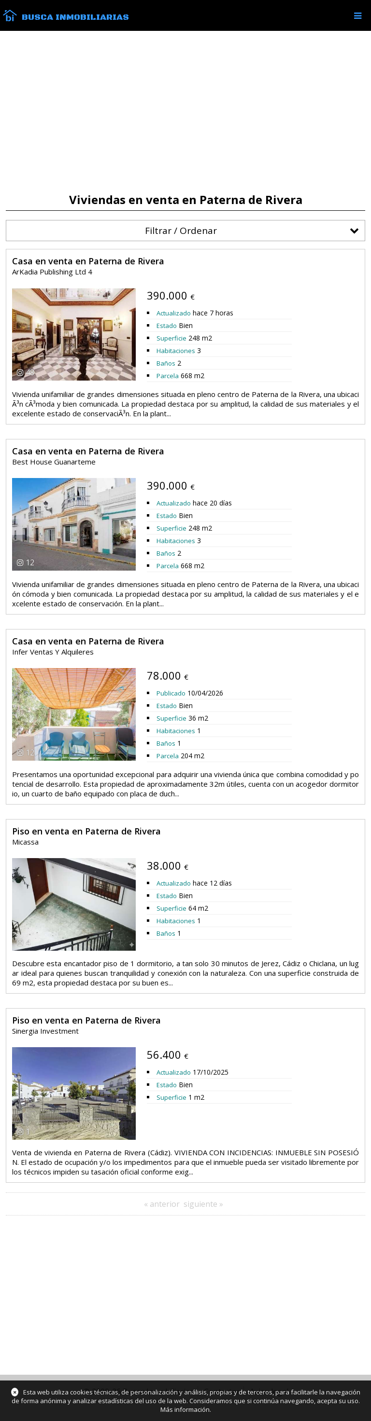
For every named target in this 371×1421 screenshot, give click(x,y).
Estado (167, 325)
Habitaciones (176, 350)
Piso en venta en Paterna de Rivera (86, 831)
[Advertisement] (185, 111)
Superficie (171, 338)
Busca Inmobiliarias (75, 17)
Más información (185, 1409)
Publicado (171, 693)
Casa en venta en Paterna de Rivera (88, 261)
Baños (166, 363)
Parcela (168, 375)
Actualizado (174, 313)
